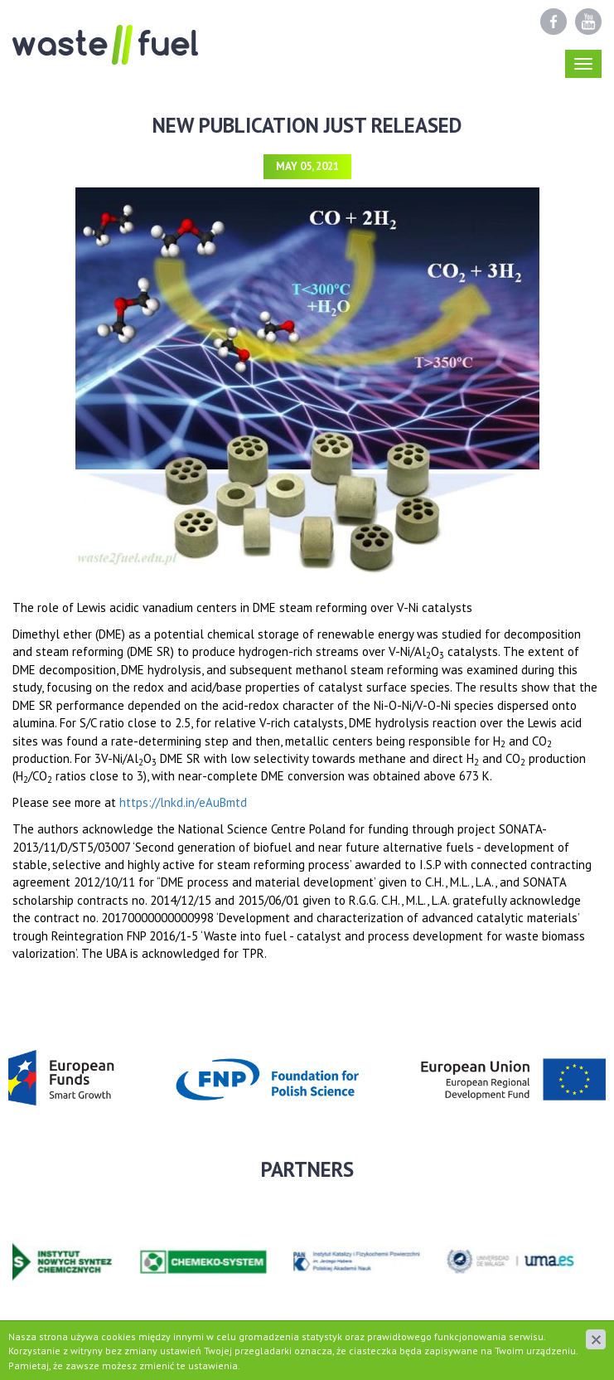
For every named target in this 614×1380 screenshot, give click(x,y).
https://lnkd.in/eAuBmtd (183, 802)
